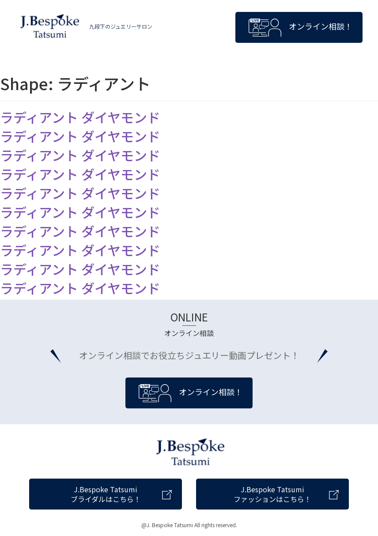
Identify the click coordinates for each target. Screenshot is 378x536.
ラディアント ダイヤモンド (80, 117)
